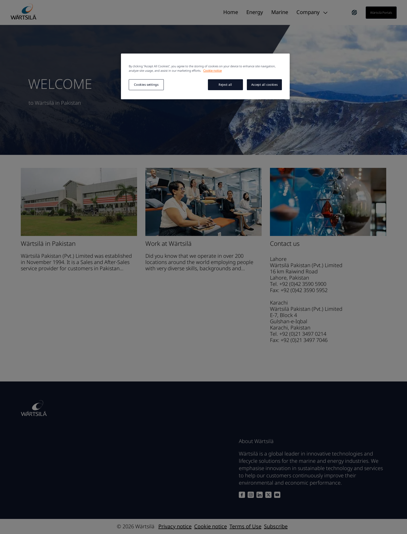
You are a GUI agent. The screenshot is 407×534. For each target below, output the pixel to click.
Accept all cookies (264, 85)
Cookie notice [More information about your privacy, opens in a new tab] (212, 70)
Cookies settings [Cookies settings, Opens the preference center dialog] (146, 85)
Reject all (225, 85)
